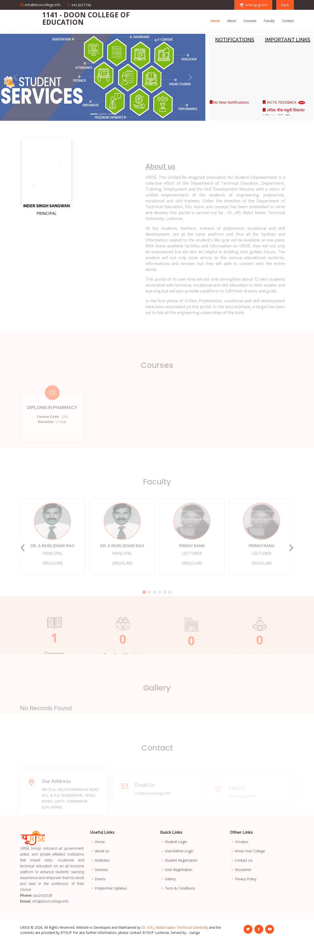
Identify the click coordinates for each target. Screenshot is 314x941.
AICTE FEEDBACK (284, 105)
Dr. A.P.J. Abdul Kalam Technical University (175, 927)
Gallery (170, 879)
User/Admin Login (179, 851)
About (231, 21)
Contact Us (243, 860)
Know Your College (250, 851)
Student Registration (181, 860)
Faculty (269, 21)
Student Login (176, 841)
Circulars (241, 841)
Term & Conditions (180, 888)
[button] (15, 77)
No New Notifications (229, 105)
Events (100, 879)
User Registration (178, 869)
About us (102, 851)
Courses (249, 21)
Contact (288, 21)
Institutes (102, 860)
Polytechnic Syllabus (111, 888)
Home (215, 21)
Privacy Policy (245, 879)
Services (101, 869)
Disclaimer (243, 869)
